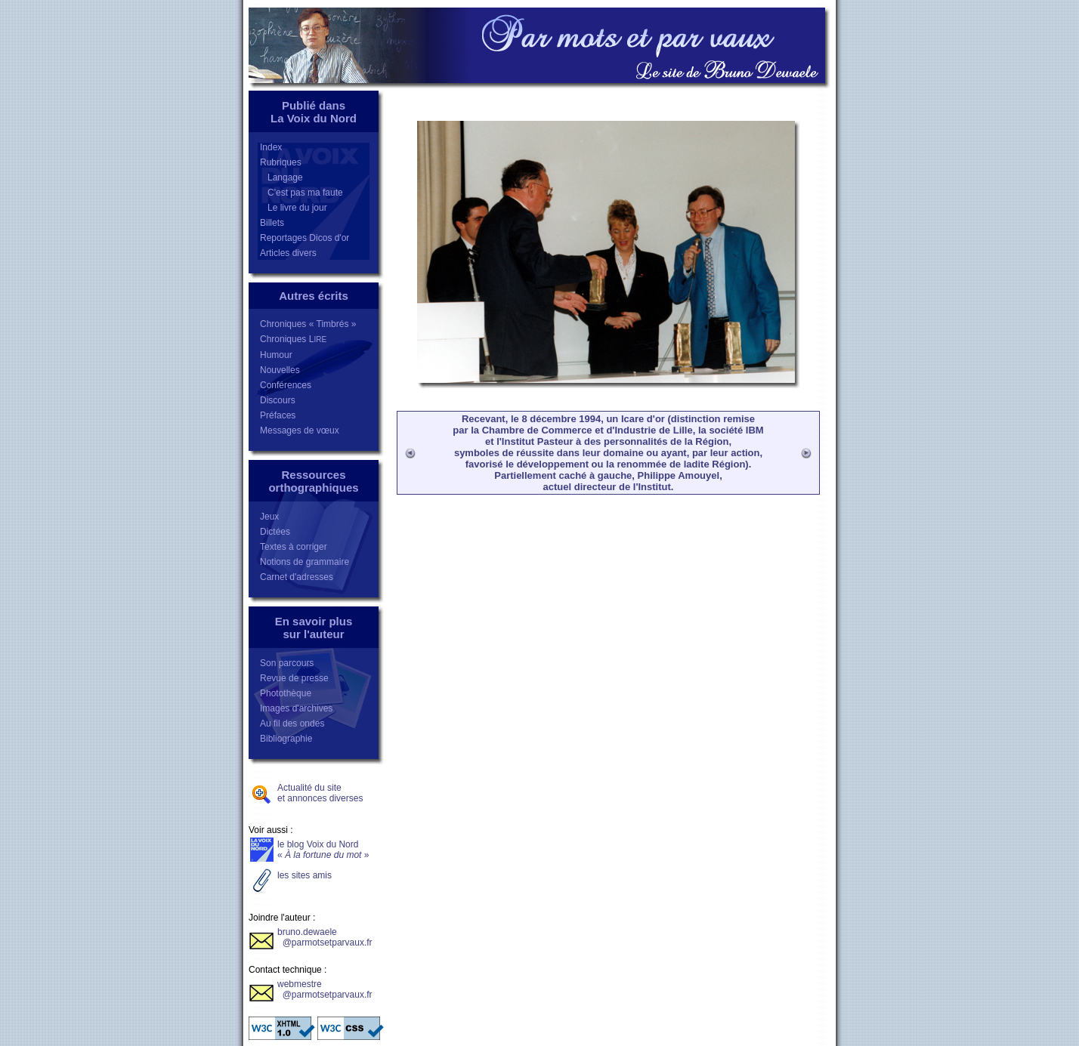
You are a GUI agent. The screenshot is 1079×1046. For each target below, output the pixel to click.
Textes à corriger (293, 547)
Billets (272, 223)
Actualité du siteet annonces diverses (320, 793)
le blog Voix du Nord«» (323, 849)
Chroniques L (293, 339)
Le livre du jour (293, 207)
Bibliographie (286, 738)
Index (271, 147)
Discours (277, 400)
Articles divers (288, 253)
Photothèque (285, 693)
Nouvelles (280, 370)
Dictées (275, 531)
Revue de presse (294, 678)
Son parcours (287, 663)
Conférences (285, 385)
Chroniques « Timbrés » (308, 324)
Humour (276, 355)
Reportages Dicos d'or (304, 238)
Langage (281, 177)
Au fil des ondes (292, 723)
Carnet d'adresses (296, 577)
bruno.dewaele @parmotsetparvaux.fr (325, 937)
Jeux (269, 516)
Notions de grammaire (304, 562)
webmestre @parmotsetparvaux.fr (325, 989)
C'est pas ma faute (301, 192)
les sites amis (304, 875)
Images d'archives (296, 708)
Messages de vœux (299, 430)
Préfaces (277, 415)
